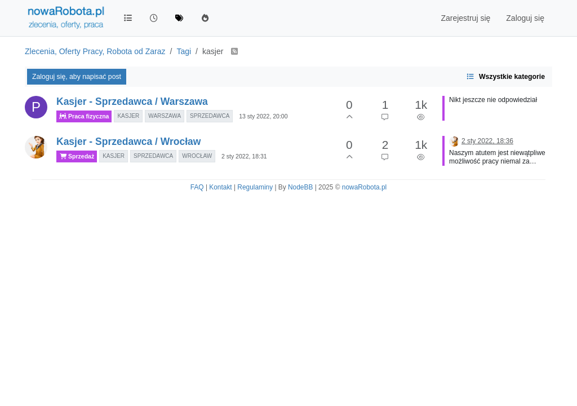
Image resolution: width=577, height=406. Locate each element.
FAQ (197, 187)
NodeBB (300, 187)
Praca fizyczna (84, 116)
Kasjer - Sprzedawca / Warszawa (132, 101)
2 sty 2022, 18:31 (244, 156)
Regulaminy (255, 187)
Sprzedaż (76, 156)
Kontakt (220, 187)
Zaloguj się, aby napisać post (76, 77)
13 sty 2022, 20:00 (263, 116)
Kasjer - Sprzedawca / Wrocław (128, 141)
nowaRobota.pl (364, 187)
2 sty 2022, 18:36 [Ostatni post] (487, 141)
